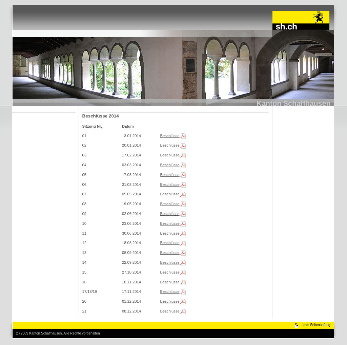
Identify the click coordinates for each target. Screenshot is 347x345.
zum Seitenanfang (316, 325)
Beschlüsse (170, 136)
